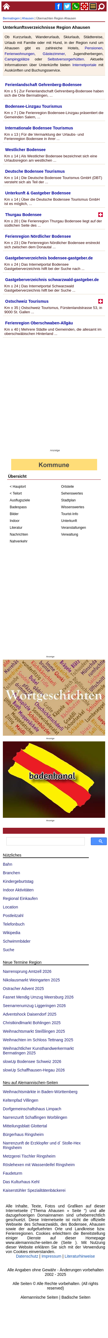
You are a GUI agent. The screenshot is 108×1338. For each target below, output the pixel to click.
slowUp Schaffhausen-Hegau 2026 (34, 1070)
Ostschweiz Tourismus (26, 301)
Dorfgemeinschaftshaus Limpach (32, 1109)
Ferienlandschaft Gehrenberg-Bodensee (43, 84)
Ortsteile (67, 487)
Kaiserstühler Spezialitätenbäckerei (34, 1190)
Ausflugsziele (20, 500)
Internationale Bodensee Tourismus (39, 128)
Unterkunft (69, 521)
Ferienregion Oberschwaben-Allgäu (39, 323)
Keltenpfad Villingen (20, 1100)
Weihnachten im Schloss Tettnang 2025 (38, 1040)
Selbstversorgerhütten (66, 59)
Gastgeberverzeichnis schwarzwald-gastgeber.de (52, 279)
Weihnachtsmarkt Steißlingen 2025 (34, 1031)
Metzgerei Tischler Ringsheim (29, 1156)
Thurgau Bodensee (23, 214)
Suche (8, 949)
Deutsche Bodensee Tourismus (35, 171)
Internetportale (84, 65)
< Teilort (16, 493)
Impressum (51, 1256)
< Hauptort (18, 487)
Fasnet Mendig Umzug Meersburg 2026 (38, 997)
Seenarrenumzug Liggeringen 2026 (34, 1005)
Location (10, 907)
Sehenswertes (72, 493)
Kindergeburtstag (18, 881)
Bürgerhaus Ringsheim (23, 1134)
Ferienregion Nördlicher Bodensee (38, 236)
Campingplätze (17, 59)
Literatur (16, 528)
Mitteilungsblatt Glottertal (25, 1126)
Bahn (7, 864)
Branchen (11, 873)
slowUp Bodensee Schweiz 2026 (32, 1061)
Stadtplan (68, 500)
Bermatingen (11, 18)
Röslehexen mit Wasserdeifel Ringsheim (39, 1164)
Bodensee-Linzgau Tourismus (33, 106)
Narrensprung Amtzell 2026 (27, 971)
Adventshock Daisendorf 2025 (29, 1014)
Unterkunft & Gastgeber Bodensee (38, 193)
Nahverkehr (19, 541)
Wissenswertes (72, 507)
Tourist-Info (69, 514)
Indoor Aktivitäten (18, 890)
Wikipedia (11, 932)
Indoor (14, 521)
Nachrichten (19, 534)
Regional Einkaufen (20, 898)
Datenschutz (27, 1256)
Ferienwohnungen (19, 54)
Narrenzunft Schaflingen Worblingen (35, 1117)
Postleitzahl (13, 915)
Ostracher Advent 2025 (23, 988)
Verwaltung (69, 534)
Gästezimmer (54, 54)
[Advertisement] (53, 394)
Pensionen (94, 48)
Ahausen (28, 18)
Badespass (18, 507)
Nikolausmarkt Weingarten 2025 (31, 980)
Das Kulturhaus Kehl (21, 1182)
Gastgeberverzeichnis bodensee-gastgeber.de (49, 258)
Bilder (14, 514)
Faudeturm (12, 1173)
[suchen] (45, 841)
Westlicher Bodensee (25, 149)
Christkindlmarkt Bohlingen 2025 (32, 1022)
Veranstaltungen (73, 528)
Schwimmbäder (16, 941)
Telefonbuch (14, 924)
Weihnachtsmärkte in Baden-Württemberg (40, 1091)
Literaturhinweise (80, 1256)
